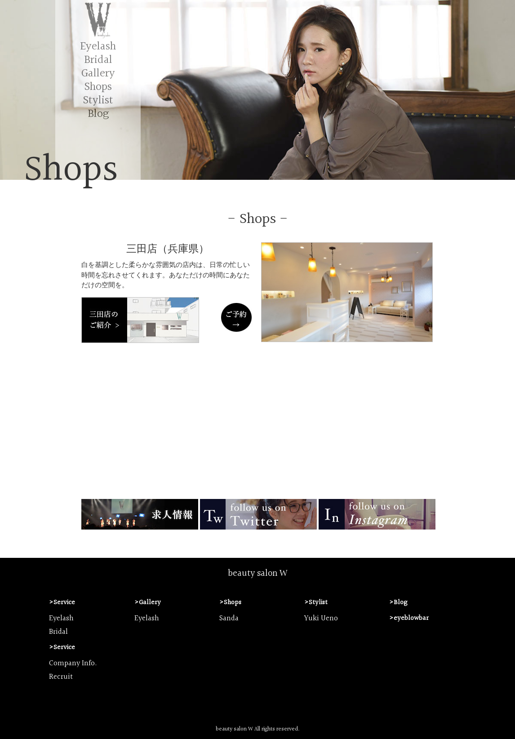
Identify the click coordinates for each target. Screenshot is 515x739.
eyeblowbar (411, 618)
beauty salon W (258, 573)
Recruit (61, 677)
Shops (98, 87)
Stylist (98, 100)
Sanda (229, 618)
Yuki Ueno (321, 618)
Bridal (98, 60)
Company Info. (73, 663)
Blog (98, 114)
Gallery (98, 73)
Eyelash (98, 46)
